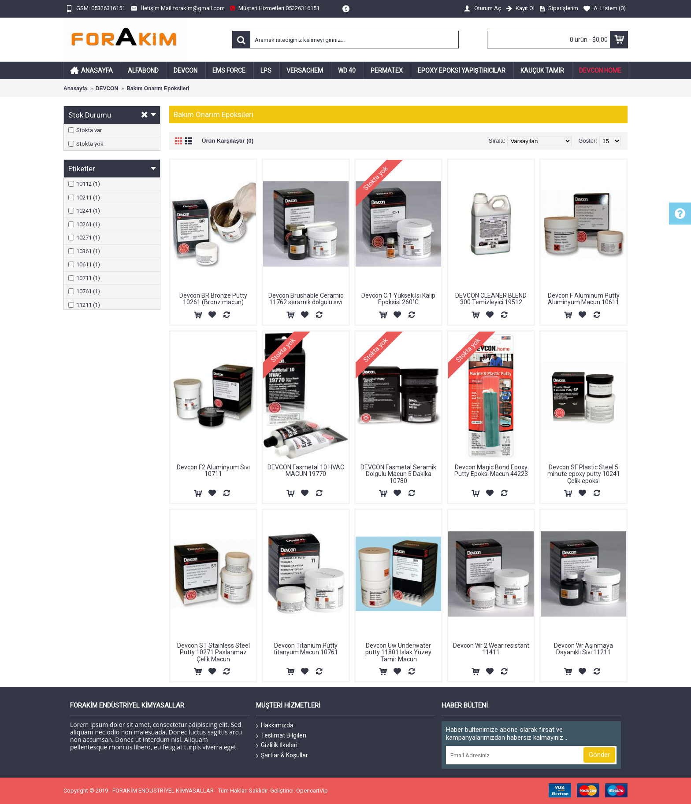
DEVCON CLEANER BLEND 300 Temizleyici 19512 (491, 299)
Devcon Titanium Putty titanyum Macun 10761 (306, 649)
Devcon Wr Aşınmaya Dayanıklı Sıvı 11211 (583, 649)
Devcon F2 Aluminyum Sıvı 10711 (213, 470)
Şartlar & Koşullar (282, 756)
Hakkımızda (274, 726)
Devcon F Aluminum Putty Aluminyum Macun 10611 (584, 299)
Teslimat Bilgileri (281, 736)
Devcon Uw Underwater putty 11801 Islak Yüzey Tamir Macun (398, 652)
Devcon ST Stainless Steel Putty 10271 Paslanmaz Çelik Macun (213, 652)
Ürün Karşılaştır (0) (227, 140)
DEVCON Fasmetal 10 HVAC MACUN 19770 (305, 470)
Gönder (599, 755)
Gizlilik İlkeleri (276, 745)
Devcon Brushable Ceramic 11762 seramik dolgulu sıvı (305, 299)
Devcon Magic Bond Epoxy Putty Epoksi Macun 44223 (491, 470)
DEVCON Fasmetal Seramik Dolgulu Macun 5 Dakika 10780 (398, 474)
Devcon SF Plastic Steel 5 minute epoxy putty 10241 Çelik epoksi (583, 474)
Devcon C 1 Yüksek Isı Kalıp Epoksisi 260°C (398, 299)
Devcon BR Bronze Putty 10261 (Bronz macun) (213, 299)
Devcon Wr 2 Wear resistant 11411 (491, 649)
